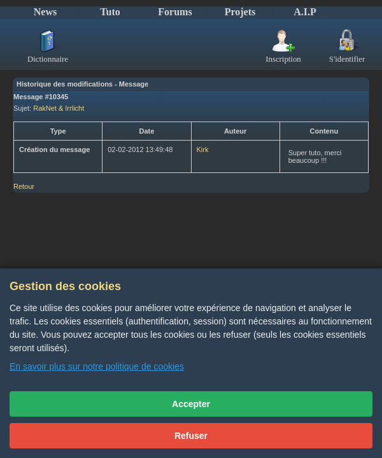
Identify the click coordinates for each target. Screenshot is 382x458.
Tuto (110, 11)
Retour (23, 186)
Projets (240, 11)
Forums (175, 11)
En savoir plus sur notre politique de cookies (97, 366)
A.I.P (305, 11)
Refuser (191, 436)
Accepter (191, 404)
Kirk (203, 149)
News (45, 11)
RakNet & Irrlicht (58, 108)
